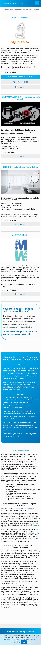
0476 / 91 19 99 (20, 82)
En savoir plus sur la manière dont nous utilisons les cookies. (20, 639)
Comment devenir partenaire (20, 632)
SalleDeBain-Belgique (12, 3)
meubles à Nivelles (33, 533)
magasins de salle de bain (26, 509)
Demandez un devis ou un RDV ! (20, 77)
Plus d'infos (21, 87)
